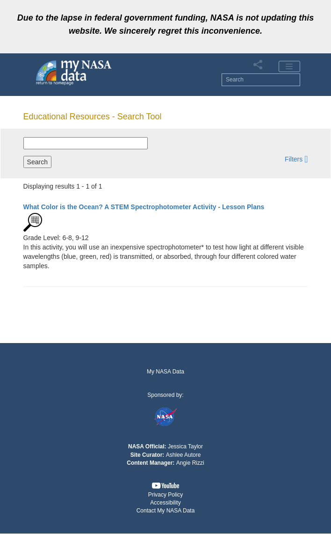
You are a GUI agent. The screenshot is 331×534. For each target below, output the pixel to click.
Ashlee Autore (183, 455)
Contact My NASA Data (166, 510)
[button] (296, 159)
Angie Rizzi (190, 463)
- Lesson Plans (144, 207)
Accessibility (165, 502)
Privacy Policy (165, 494)
